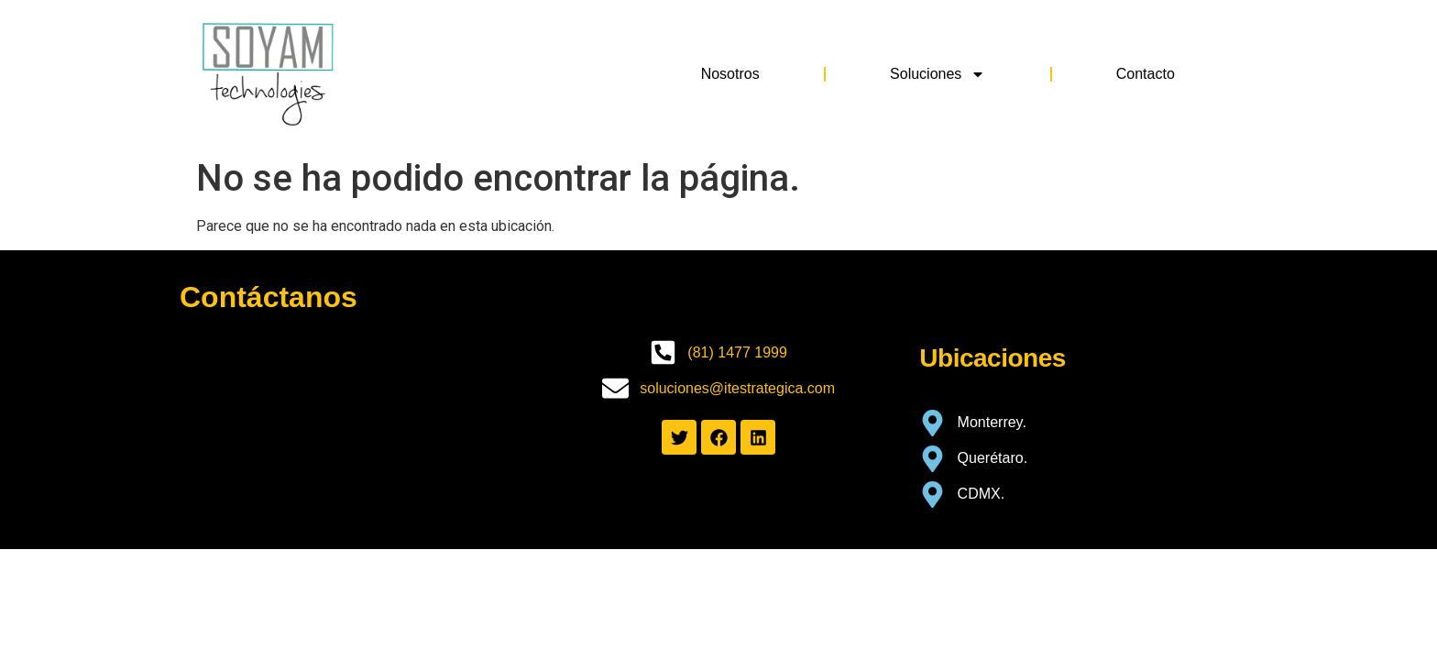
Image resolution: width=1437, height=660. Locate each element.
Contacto (1145, 74)
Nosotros (730, 74)
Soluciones (937, 74)
